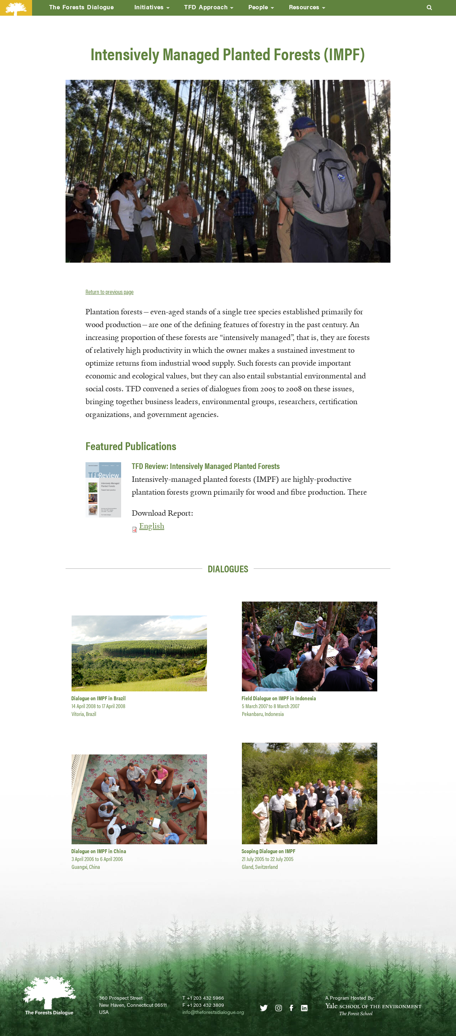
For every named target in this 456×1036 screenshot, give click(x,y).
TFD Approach (203, 8)
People (256, 8)
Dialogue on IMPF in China (98, 851)
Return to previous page (110, 291)
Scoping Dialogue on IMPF (268, 851)
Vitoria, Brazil (84, 714)
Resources (302, 8)
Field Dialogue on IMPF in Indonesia (279, 698)
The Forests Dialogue (81, 6)
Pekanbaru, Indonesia (263, 714)
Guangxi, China (86, 866)
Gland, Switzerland (260, 866)
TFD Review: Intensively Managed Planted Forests (206, 465)
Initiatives (147, 8)
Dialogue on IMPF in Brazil (98, 698)
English (151, 526)
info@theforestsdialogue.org (213, 1011)
